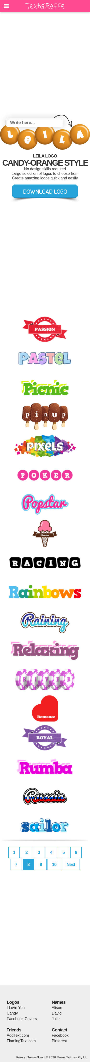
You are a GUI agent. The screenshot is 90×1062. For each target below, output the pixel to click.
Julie (56, 1019)
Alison (57, 1008)
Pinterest (59, 1041)
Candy (12, 1013)
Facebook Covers (22, 1019)
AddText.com (18, 1035)
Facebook (60, 1035)
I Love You (16, 1008)
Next (70, 864)
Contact (59, 1029)
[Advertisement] (45, 65)
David (57, 1013)
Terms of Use (35, 1057)
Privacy (20, 1057)
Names (59, 1002)
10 (54, 864)
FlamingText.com (21, 1041)
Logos (13, 1002)
